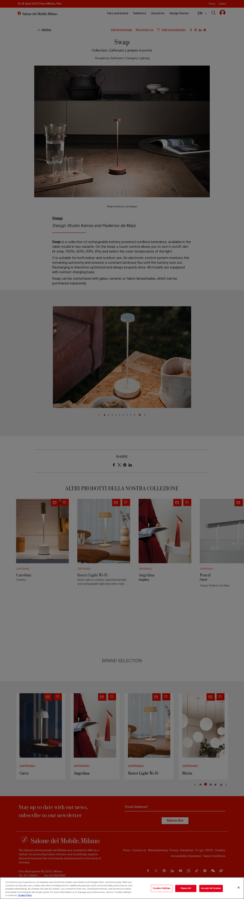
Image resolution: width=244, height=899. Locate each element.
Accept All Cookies (211, 888)
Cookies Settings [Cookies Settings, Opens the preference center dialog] (161, 888)
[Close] (238, 887)
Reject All (186, 888)
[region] (122, 888)
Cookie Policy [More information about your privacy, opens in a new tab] (25, 895)
